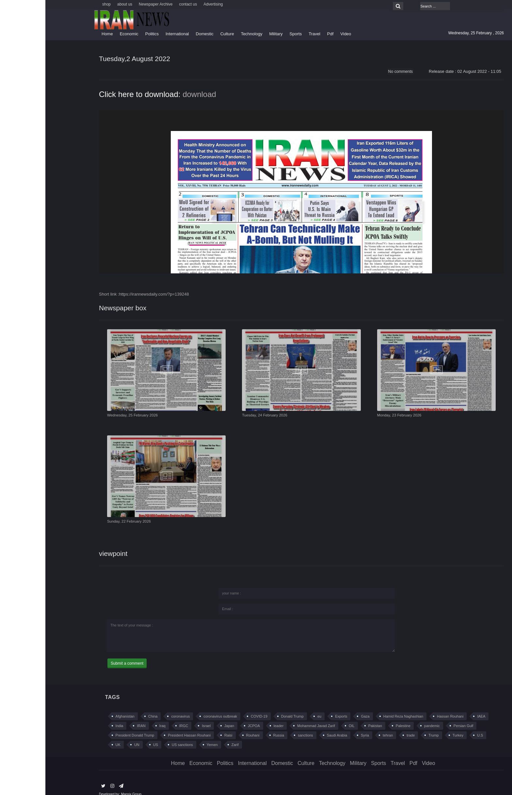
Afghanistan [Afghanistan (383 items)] (79, 708)
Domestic (159, 33)
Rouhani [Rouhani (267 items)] (207, 727)
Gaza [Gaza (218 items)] (319, 708)
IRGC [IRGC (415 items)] (138, 717)
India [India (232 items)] (74, 717)
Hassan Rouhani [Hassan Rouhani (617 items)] (405, 708)
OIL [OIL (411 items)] (306, 717)
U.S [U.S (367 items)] (435, 727)
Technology (206, 33)
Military (230, 33)
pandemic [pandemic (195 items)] (386, 717)
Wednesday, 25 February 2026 (91, 419)
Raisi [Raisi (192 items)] (183, 727)
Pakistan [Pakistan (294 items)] (330, 717)
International (132, 33)
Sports (250, 33)
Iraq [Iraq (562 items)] (117, 717)
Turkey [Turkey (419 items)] (412, 727)
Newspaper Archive (110, 4)
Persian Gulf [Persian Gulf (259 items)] (418, 717)
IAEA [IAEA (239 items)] (436, 708)
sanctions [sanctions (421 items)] (259, 727)
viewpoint (71, 544)
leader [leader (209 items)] (233, 717)
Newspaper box (82, 310)
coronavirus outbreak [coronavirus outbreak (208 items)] (175, 708)
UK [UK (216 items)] (72, 736)
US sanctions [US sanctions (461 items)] (137, 736)
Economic (83, 33)
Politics (106, 33)
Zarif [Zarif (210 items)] (189, 736)
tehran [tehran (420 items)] (342, 727)
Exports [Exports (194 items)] (296, 708)
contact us (143, 4)
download (154, 96)
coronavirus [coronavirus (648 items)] (135, 708)
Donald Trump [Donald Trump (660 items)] (247, 708)
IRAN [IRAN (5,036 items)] (95, 717)
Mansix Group (86, 785)
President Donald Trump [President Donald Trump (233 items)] (89, 727)
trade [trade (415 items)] (365, 727)
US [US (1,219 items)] (110, 736)
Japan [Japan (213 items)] (184, 717)
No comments (354, 73)
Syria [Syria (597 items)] (319, 727)
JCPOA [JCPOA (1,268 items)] (208, 717)
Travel (269, 33)
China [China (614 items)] (107, 708)
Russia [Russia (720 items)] (233, 727)
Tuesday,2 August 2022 (96, 59)
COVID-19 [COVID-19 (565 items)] (213, 708)
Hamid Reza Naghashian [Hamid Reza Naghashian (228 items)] (358, 708)
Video (300, 33)
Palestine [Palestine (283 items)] (357, 717)
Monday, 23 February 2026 (357, 419)
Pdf (285, 33)
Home (62, 33)
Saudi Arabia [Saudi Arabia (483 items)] (291, 727)
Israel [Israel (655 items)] (160, 717)
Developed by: (64, 785)
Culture (182, 33)
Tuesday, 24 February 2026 (222, 419)
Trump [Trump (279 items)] (388, 727)
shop (61, 4)
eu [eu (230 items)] (274, 708)
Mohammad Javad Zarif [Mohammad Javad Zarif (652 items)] (271, 717)
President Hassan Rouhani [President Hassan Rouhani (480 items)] (143, 727)
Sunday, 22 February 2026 (87, 519)
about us (79, 4)
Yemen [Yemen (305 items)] (166, 736)
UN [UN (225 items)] (91, 736)
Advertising (167, 4)
